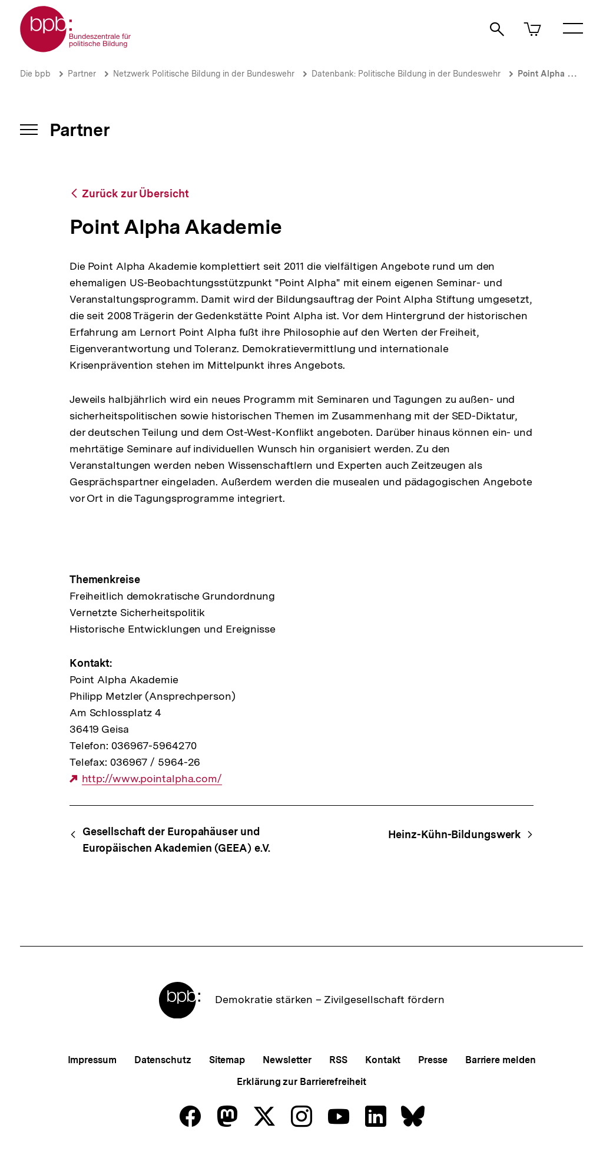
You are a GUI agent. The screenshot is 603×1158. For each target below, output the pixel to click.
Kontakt (382, 1060)
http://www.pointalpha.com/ (152, 778)
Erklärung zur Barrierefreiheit (301, 1081)
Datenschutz (162, 1060)
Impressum (92, 1060)
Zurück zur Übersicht (135, 193)
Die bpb (35, 73)
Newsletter (287, 1060)
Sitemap (227, 1060)
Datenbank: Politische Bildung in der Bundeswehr (406, 73)
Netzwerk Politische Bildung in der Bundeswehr (203, 73)
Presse (432, 1060)
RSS (338, 1060)
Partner (82, 73)
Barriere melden (500, 1060)
